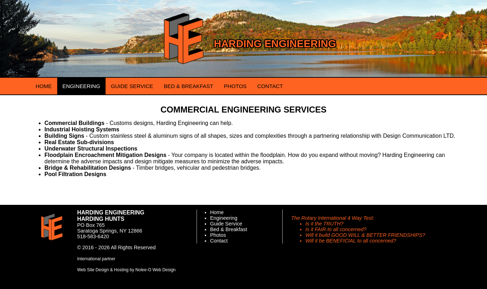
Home (217, 212)
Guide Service (226, 224)
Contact (219, 241)
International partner (96, 258)
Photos (218, 235)
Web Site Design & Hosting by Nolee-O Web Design (126, 269)
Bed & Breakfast (228, 229)
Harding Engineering (275, 43)
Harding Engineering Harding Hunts (110, 215)
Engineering (223, 218)
